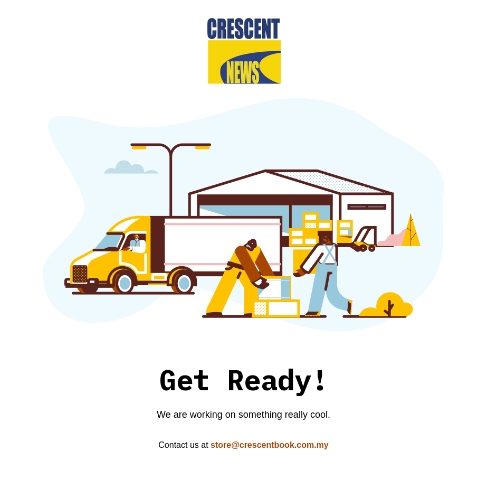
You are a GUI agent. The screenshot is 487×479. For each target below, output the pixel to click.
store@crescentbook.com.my (270, 444)
